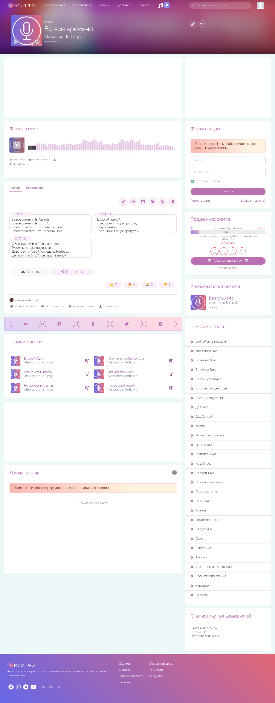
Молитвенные (203, 454)
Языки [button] (103, 5)
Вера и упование (206, 379)
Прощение (201, 501)
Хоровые (200, 585)
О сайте (124, 669)
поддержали (228, 268)
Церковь (199, 595)
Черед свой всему (121, 385)
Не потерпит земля (38, 385)
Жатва (198, 426)
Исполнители (82, 5)
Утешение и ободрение (211, 567)
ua (51, 686)
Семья (198, 538)
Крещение (201, 445)
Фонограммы (55, 5)
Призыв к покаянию (207, 482)
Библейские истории (209, 341)
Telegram (155, 676)
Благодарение (204, 351)
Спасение (201, 548)
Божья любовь (203, 360)
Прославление (204, 491)
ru (43, 686)
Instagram (156, 669)
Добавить (124, 5)
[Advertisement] (93, 87)
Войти (228, 191)
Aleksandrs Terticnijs (62, 36)
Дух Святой (201, 416)
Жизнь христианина (208, 435)
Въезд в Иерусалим (207, 398)
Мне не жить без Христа (126, 358)
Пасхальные (202, 473)
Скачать (30, 272)
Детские (199, 407)
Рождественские (205, 520)
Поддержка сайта (131, 676)
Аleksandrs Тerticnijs (23, 300)
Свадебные (202, 529)
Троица (199, 557)
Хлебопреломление (208, 576)
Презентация (34, 188)
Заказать (144, 5)
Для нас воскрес (120, 372)
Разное (198, 510)
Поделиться (72, 272)
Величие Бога (203, 369)
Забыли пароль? (253, 200)
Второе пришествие (209, 388)
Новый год (201, 463)
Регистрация (200, 200)
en (59, 686)
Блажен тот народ (37, 372)
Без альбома (221, 298)
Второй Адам (34, 358)
